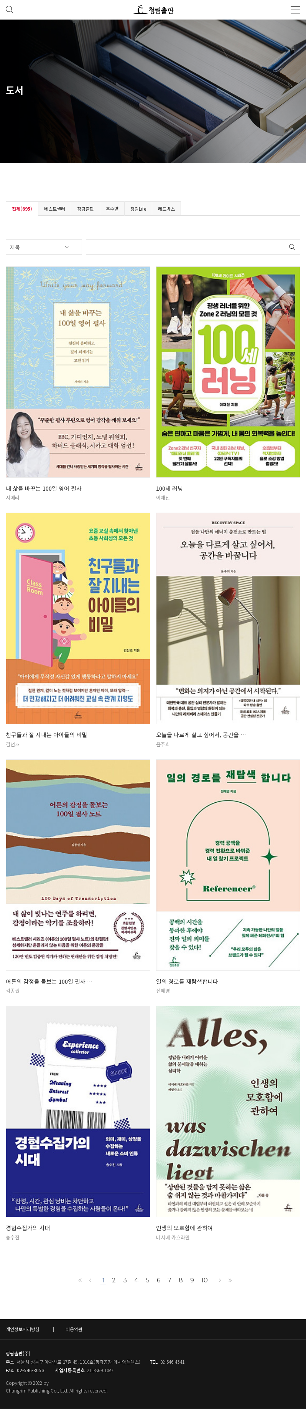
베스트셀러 (54, 208)
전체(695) (22, 208)
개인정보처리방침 (22, 1329)
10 (204, 1280)
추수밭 (112, 208)
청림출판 (85, 208)
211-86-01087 (100, 1370)
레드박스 (166, 208)
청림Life (138, 208)
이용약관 (74, 1329)
